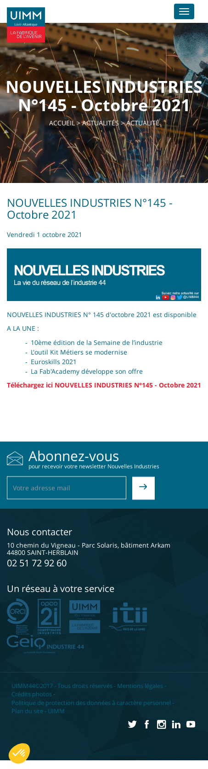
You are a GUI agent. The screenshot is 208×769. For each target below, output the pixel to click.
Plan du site (27, 711)
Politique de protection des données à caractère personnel (91, 703)
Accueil (62, 122)
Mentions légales (140, 686)
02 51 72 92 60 (37, 563)
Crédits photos (31, 694)
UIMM (56, 711)
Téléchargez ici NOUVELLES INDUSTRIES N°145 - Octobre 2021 (104, 385)
